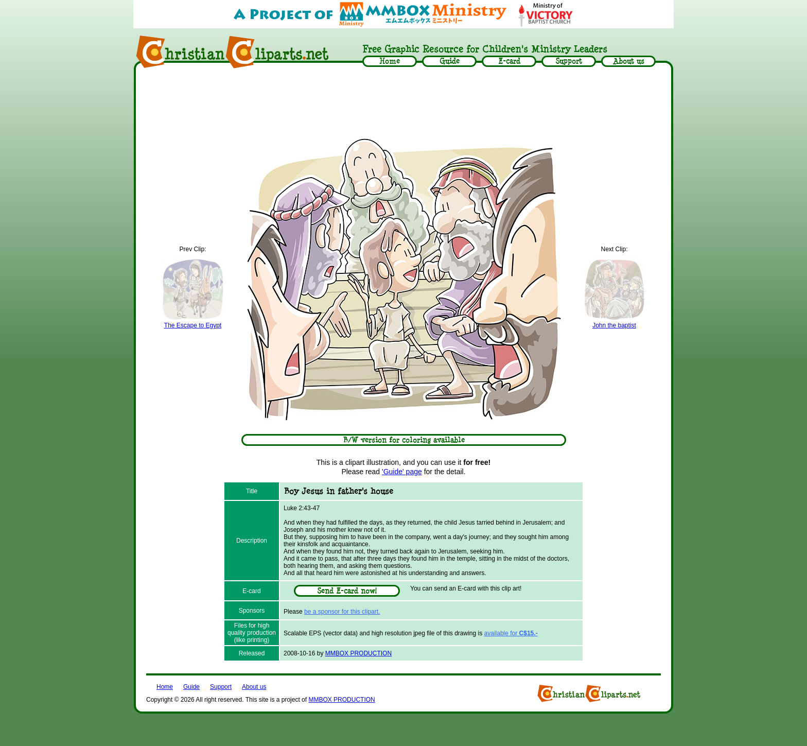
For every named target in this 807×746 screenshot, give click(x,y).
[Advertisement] (403, 101)
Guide (191, 686)
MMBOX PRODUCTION (358, 653)
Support (221, 686)
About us (254, 686)
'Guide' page (402, 471)
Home (164, 686)
